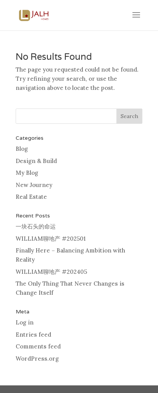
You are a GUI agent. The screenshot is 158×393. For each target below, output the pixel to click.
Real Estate (31, 196)
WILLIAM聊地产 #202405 (51, 271)
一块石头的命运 (36, 226)
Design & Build (36, 161)
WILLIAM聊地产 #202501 (50, 238)
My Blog (27, 172)
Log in (25, 322)
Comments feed (38, 346)
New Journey (34, 185)
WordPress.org (37, 358)
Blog (22, 148)
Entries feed (33, 334)
